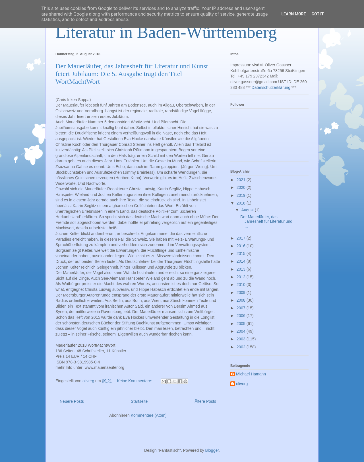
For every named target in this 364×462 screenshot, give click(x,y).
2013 (242, 269)
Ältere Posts (205, 401)
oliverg (242, 383)
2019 (242, 195)
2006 (242, 315)
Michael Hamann (251, 374)
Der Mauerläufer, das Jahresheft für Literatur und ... (266, 221)
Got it (317, 14)
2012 (242, 277)
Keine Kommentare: (135, 381)
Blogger (212, 450)
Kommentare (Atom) (149, 415)
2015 (242, 253)
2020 (242, 187)
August (248, 210)
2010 (242, 284)
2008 (242, 300)
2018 (242, 203)
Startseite (139, 401)
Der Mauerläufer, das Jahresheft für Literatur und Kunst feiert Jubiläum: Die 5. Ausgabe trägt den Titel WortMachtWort (131, 73)
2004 (242, 331)
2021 (242, 179)
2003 (242, 339)
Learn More (293, 14)
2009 (242, 292)
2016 (242, 246)
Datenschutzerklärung (271, 87)
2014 (242, 261)
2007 (242, 308)
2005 (242, 323)
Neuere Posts (72, 401)
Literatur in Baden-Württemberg (166, 32)
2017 (242, 238)
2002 (242, 347)
